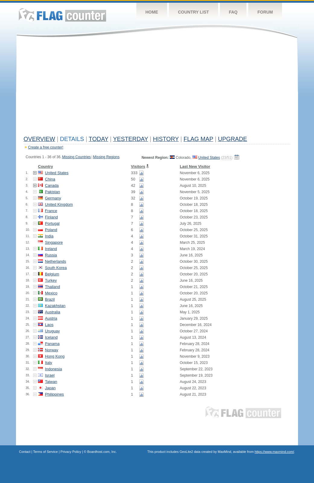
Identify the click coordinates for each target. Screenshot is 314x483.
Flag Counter (62, 15)
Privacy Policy (71, 451)
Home (151, 12)
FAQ (233, 12)
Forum (265, 12)
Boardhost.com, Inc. (102, 451)
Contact (24, 451)
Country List (193, 12)
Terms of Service (45, 451)
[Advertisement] (157, 88)
